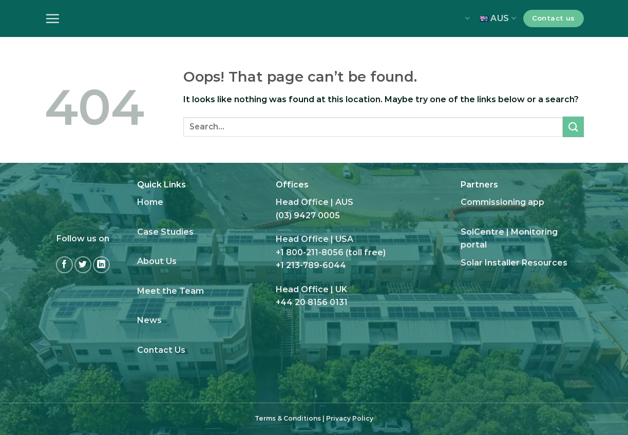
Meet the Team (170, 291)
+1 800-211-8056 (310, 252)
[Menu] (52, 18)
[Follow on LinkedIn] (101, 264)
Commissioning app (502, 202)
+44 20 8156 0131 (312, 302)
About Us (157, 261)
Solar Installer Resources (514, 263)
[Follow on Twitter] (82, 264)
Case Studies (165, 232)
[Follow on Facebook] (64, 264)
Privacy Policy (349, 418)
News (149, 320)
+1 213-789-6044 (311, 265)
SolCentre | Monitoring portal (509, 238)
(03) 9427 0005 (308, 215)
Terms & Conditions (288, 418)
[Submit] (573, 127)
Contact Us (161, 350)
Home (150, 202)
